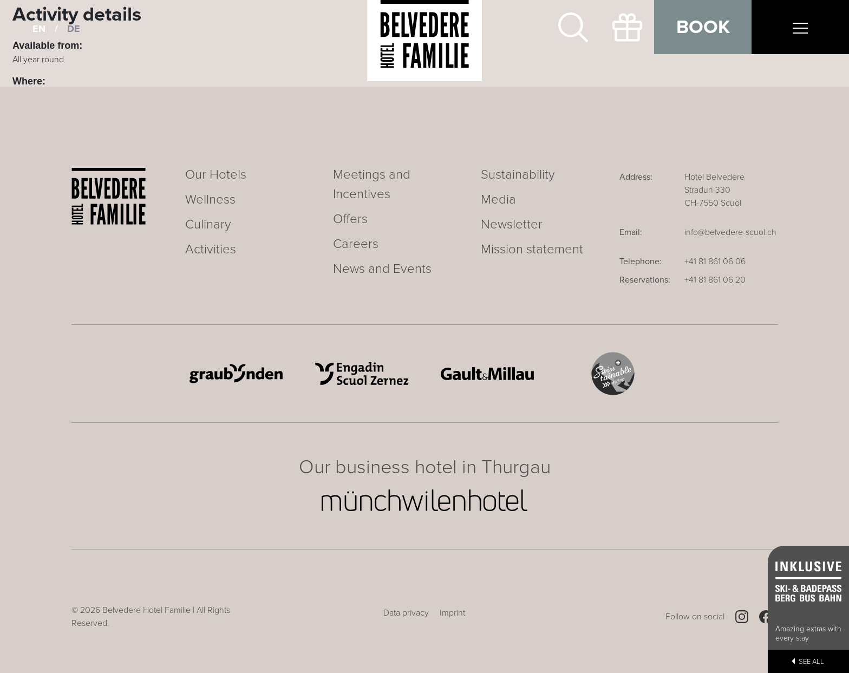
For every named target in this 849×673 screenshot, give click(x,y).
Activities (210, 249)
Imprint (452, 612)
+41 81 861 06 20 (715, 280)
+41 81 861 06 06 (715, 261)
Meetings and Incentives (371, 184)
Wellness (210, 199)
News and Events (382, 269)
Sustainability (518, 174)
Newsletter (512, 224)
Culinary (208, 224)
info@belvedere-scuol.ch (730, 232)
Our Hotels (215, 174)
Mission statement (532, 249)
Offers (350, 219)
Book (703, 27)
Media (498, 199)
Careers (355, 244)
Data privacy (406, 612)
